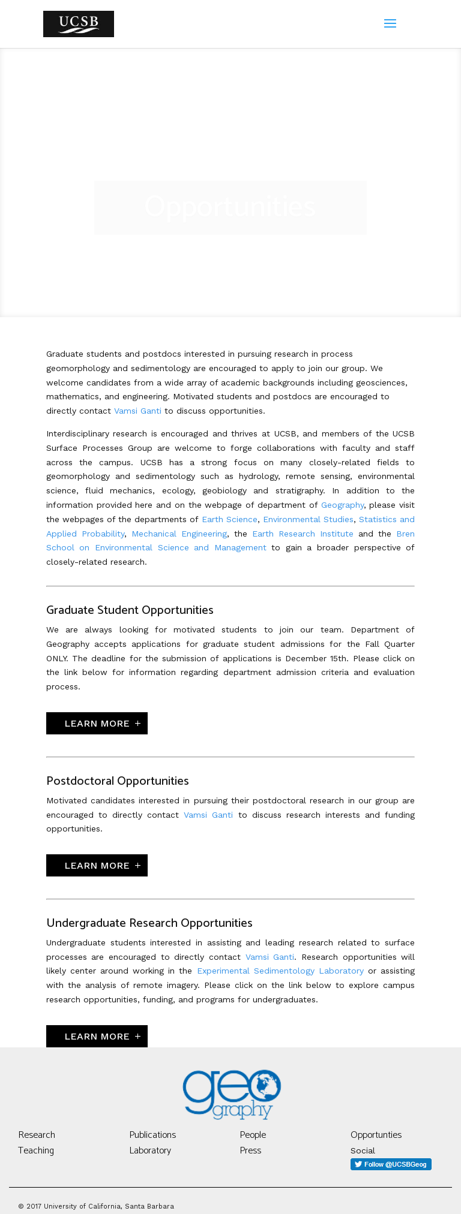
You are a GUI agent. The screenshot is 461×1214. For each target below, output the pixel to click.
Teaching (36, 1151)
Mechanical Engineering (179, 533)
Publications (152, 1135)
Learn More (97, 723)
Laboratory (150, 1151)
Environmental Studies (308, 519)
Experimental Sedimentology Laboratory (280, 970)
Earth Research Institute (303, 533)
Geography (342, 505)
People (253, 1135)
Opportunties (376, 1135)
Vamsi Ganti (137, 410)
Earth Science (230, 519)
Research (36, 1135)
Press (250, 1151)
